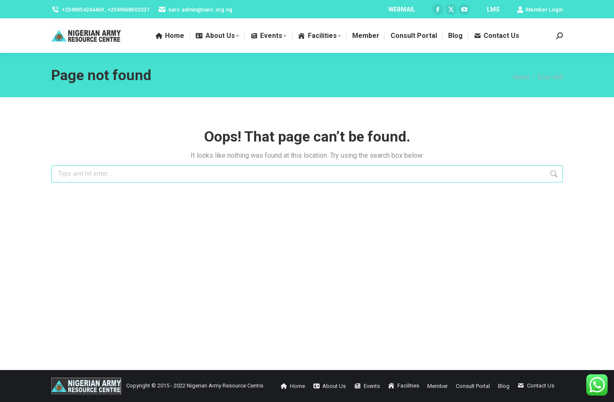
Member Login (540, 10)
